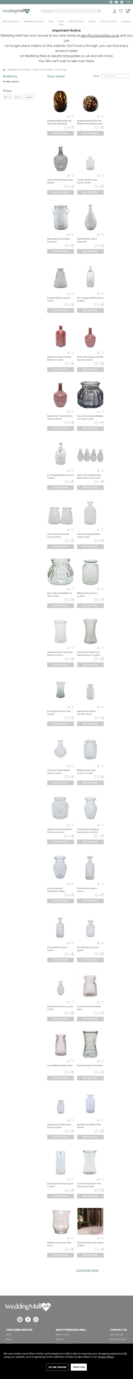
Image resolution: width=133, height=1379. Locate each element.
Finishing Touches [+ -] (108, 21)
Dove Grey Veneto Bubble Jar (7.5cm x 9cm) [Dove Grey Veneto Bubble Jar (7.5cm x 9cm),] (90, 417)
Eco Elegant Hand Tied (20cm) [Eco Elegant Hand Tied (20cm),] (59, 712)
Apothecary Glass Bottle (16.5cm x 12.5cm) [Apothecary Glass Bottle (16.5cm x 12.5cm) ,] (59, 830)
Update (29, 97)
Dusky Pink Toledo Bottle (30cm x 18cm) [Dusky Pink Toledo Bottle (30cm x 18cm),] (60, 417)
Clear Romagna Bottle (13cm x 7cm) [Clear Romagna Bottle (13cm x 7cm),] (88, 535)
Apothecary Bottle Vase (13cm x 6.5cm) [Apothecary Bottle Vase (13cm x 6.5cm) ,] (59, 1126)
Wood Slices (61, 22)
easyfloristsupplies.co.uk (100, 35)
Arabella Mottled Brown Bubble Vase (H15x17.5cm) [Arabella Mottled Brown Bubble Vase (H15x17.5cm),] (90, 122)
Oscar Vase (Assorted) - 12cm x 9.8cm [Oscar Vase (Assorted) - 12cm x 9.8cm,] (58, 535)
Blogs (9, 1339)
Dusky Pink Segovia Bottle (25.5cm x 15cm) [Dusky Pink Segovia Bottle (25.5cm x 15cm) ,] (90, 358)
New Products (63, 1334)
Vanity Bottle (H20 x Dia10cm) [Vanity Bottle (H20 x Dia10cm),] (87, 240)
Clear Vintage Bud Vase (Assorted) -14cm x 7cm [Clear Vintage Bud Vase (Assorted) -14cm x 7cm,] (89, 476)
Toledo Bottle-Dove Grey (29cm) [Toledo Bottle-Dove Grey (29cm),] (60, 181)
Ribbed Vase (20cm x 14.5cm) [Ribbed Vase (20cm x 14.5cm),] (87, 594)
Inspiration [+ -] (126, 21)
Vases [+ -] (51, 21)
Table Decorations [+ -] (10, 21)
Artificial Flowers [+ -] (76, 21)
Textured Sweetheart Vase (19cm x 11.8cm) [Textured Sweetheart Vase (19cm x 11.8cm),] (88, 830)
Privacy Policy (106, 1356)
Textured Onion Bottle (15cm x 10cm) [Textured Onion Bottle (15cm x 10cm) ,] (58, 771)
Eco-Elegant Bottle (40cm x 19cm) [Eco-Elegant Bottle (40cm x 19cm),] (60, 476)
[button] (28, 1307)
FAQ (129, 2)
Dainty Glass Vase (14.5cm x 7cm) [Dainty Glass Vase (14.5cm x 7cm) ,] (60, 1007)
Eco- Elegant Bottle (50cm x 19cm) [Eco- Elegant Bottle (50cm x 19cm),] (90, 299)
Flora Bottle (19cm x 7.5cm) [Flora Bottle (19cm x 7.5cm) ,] (87, 889)
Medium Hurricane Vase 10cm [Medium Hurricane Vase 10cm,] (59, 1244)
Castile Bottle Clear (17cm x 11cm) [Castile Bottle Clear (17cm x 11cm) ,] (87, 181)
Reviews (60, 1339)
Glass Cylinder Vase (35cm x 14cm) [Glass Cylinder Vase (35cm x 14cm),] (60, 1185)
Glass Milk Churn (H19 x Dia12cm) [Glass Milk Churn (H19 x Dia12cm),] (58, 240)
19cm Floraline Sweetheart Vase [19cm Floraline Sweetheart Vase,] (56, 889)
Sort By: (96, 76)
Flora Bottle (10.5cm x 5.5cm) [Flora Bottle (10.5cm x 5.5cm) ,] (88, 948)
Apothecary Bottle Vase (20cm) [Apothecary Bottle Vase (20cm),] (89, 1126)
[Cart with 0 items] (127, 11)
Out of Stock (60, 133)
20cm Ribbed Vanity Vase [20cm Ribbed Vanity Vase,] (60, 1065)
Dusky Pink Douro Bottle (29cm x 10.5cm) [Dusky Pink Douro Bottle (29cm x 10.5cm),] (59, 358)
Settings (57, 1367)
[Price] (18, 91)
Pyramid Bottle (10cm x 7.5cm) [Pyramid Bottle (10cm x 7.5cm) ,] (59, 299)
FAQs (8, 1334)
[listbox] (115, 76)
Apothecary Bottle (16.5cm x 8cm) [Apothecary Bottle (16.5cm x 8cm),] (86, 712)
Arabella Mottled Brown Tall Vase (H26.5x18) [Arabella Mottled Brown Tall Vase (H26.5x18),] (59, 122)
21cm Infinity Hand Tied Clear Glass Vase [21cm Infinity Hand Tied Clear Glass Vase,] (89, 1185)
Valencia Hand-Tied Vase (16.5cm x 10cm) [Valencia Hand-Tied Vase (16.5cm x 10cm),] (60, 653)
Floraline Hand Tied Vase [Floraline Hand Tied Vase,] (90, 1065)
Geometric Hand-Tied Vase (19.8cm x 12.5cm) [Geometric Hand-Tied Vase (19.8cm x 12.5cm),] (88, 653)
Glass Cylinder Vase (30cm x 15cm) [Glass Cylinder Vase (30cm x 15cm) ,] (90, 1244)
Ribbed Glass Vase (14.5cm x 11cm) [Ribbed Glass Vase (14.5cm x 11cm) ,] (86, 771)
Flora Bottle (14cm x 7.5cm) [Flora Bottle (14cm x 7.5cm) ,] (57, 948)
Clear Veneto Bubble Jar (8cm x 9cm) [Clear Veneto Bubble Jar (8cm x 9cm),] (59, 594)
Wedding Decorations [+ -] (34, 21)
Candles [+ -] (92, 21)
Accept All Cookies (79, 1367)
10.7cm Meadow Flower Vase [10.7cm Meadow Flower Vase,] (89, 1007)
